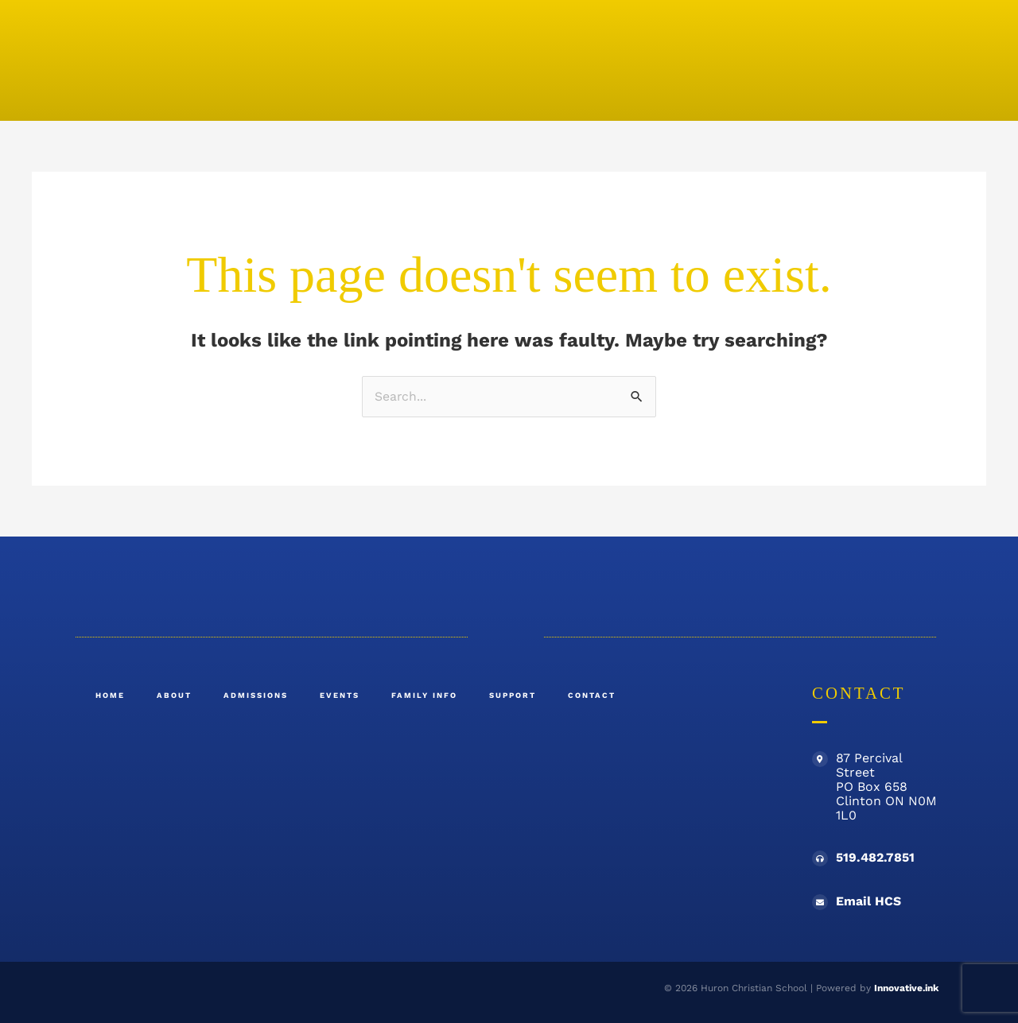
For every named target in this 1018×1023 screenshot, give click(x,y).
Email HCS (868, 901)
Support (512, 695)
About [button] (174, 695)
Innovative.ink (906, 988)
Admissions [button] (255, 695)
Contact (592, 695)
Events (339, 695)
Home (110, 695)
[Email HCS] (820, 903)
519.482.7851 (875, 858)
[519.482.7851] (820, 859)
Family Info (424, 695)
